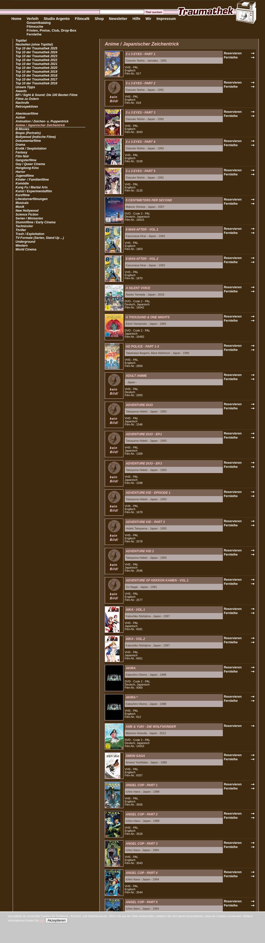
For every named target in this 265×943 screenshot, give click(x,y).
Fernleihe (34, 34)
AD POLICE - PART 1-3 (142, 346)
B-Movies (22, 129)
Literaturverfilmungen (32, 199)
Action (20, 117)
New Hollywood (27, 210)
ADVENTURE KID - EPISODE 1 (148, 493)
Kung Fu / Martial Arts (32, 187)
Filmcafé (82, 19)
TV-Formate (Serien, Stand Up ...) (40, 238)
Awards (21, 91)
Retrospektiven (27, 106)
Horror (20, 172)
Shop (99, 19)
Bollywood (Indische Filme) (36, 137)
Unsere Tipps (25, 87)
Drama (20, 144)
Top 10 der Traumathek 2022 (36, 60)
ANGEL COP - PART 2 (142, 814)
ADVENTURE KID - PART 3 (145, 522)
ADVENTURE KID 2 (140, 551)
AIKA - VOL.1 (135, 610)
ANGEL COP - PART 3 (142, 843)
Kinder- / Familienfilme (32, 179)
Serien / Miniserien (29, 218)
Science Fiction (27, 214)
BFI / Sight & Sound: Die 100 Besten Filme (46, 95)
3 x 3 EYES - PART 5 (140, 171)
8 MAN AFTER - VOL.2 (142, 259)
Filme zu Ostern (27, 99)
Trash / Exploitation (30, 234)
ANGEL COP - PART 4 (142, 873)
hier (42, 920)
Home (16, 19)
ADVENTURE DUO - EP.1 (144, 434)
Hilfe (136, 19)
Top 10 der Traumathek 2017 (36, 79)
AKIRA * (132, 697)
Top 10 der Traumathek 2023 (36, 56)
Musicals (22, 203)
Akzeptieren (56, 920)
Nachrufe (22, 103)
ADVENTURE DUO (139, 405)
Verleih (33, 19)
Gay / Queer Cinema (30, 164)
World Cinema (26, 249)
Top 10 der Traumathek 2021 (36, 64)
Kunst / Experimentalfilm (34, 191)
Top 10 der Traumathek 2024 (36, 52)
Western (22, 245)
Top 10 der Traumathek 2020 (36, 68)
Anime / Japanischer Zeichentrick (40, 125)
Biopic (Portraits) (28, 133)
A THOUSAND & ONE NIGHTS (148, 317)
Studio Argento (57, 19)
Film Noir (22, 156)
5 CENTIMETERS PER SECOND (149, 200)
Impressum (166, 19)
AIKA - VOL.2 (135, 639)
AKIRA (131, 668)
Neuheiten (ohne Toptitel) (34, 44)
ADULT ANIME (136, 376)
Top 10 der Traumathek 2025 (36, 48)
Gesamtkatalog (39, 23)
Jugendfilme (25, 176)
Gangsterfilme (26, 160)
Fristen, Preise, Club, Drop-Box (51, 30)
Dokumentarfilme (28, 141)
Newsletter (118, 19)
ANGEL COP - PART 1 (142, 785)
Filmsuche (35, 26)
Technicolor (24, 226)
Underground (25, 242)
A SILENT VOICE (138, 288)
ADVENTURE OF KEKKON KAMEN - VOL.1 (157, 580)
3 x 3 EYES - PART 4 (140, 142)
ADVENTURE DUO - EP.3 (144, 463)
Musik (20, 207)
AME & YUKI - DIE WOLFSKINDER (151, 726)
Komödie (22, 183)
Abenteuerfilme (27, 113)
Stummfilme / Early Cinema (36, 222)
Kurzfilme (23, 195)
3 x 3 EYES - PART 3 (140, 112)
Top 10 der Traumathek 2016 (36, 83)
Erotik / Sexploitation (31, 148)
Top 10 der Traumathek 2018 (36, 75)
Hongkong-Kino (27, 168)
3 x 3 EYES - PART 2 (140, 83)
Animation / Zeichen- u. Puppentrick (42, 121)
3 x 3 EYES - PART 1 (140, 54)
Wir (148, 19)
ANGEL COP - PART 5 (142, 902)
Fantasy (21, 152)
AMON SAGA (135, 756)
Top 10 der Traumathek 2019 (36, 71)
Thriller (21, 230)
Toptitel (21, 40)
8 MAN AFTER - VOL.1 (142, 229)
